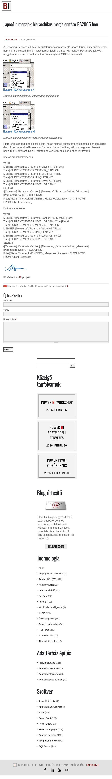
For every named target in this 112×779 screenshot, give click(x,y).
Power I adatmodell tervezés (56, 432)
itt (67, 286)
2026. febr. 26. (57, 445)
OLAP (42, 613)
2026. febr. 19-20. (57, 473)
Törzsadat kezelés (48, 641)
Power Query (45, 723)
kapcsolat (92, 765)
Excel (41, 712)
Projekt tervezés (47, 662)
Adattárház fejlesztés (49, 674)
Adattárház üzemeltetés (50, 679)
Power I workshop (57, 402)
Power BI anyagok (48, 729)
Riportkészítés (46, 635)
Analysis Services (47, 735)
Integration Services (49, 740)
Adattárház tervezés (49, 668)
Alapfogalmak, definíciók (51, 573)
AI (40, 568)
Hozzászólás (10, 319)
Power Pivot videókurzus (57, 462)
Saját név (8, 300)
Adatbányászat (46, 585)
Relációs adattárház (49, 624)
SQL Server (45, 746)
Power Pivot (45, 718)
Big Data (43, 596)
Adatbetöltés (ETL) (48, 579)
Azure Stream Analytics (50, 707)
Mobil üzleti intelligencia (50, 607)
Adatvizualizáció (47, 590)
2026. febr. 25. (57, 410)
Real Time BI (45, 630)
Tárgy (6, 310)
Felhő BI (43, 601)
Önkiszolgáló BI (46, 618)
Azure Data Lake (47, 701)
